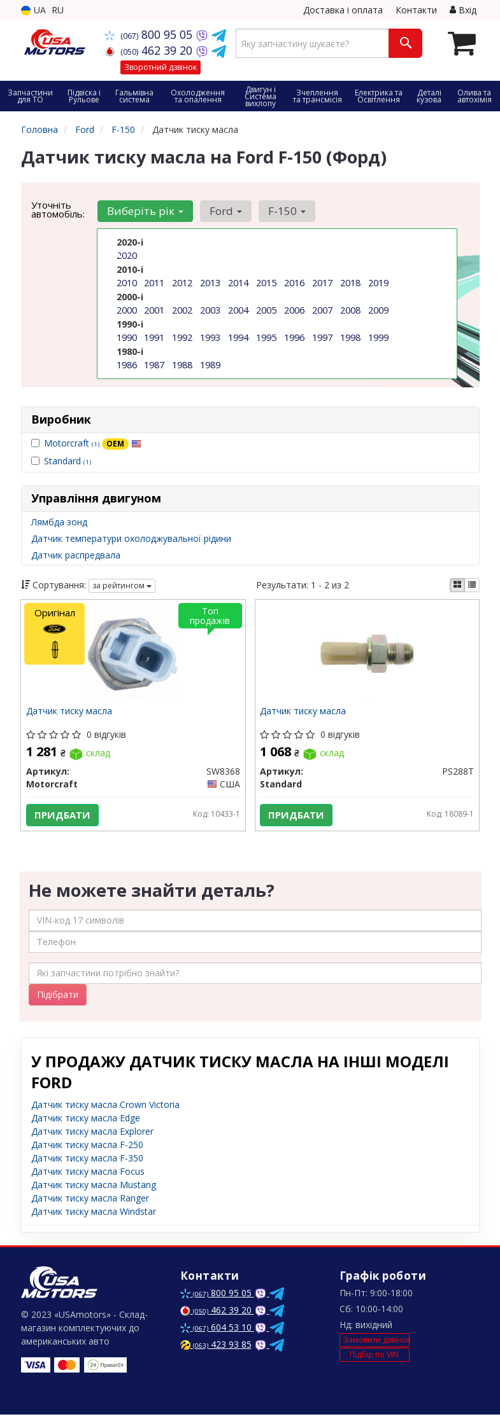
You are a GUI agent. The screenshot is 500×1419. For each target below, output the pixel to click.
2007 (322, 309)
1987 (154, 362)
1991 (154, 335)
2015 (266, 282)
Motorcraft (92, 443)
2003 (210, 309)
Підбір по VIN (374, 1359)
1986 (127, 362)
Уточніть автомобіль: (58, 209)
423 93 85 (216, 1349)
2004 (238, 309)
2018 (350, 282)
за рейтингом (122, 585)
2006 (294, 309)
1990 (127, 335)
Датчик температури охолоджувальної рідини (131, 538)
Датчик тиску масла (70, 713)
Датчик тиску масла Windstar (93, 1216)
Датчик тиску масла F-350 (87, 1162)
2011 (154, 282)
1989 (210, 362)
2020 (127, 255)
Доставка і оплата (343, 10)
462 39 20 (150, 50)
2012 (182, 282)
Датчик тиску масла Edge (85, 1122)
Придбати (63, 816)
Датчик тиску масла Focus (88, 1176)
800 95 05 (150, 34)
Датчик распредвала (75, 555)
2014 (238, 282)
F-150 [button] (282, 211)
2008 (350, 309)
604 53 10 (217, 1332)
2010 (127, 282)
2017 (322, 282)
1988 (182, 362)
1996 (294, 335)
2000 (127, 309)
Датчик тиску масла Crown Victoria (105, 1109)
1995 (266, 335)
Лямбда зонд (59, 522)
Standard (67, 461)
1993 (210, 335)
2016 (294, 282)
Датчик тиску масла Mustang (93, 1189)
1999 (378, 335)
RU (58, 10)
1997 (322, 335)
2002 (182, 309)
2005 (266, 309)
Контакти (416, 10)
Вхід (463, 10)
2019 (378, 282)
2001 (154, 309)
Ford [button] (223, 211)
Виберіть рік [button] (144, 211)
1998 (350, 335)
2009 (378, 309)
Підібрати (57, 999)
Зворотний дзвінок (160, 67)
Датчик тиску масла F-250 (87, 1149)
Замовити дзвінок (376, 1344)
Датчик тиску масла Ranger (90, 1202)
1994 (238, 335)
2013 (210, 282)
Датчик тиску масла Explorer (92, 1136)
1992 (182, 335)
